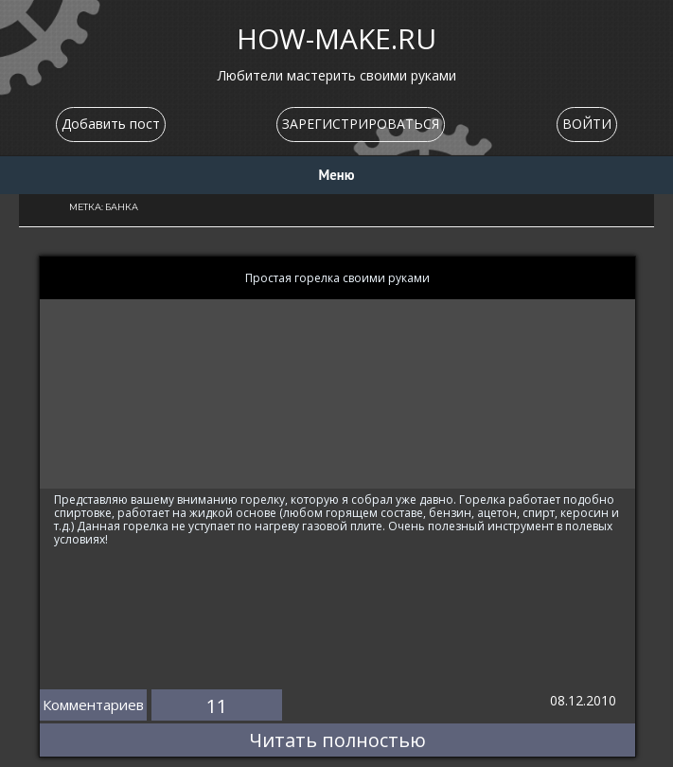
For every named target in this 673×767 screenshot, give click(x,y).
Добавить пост (111, 124)
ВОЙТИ (586, 124)
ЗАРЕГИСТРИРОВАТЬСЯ (360, 124)
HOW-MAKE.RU (336, 38)
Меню (337, 175)
